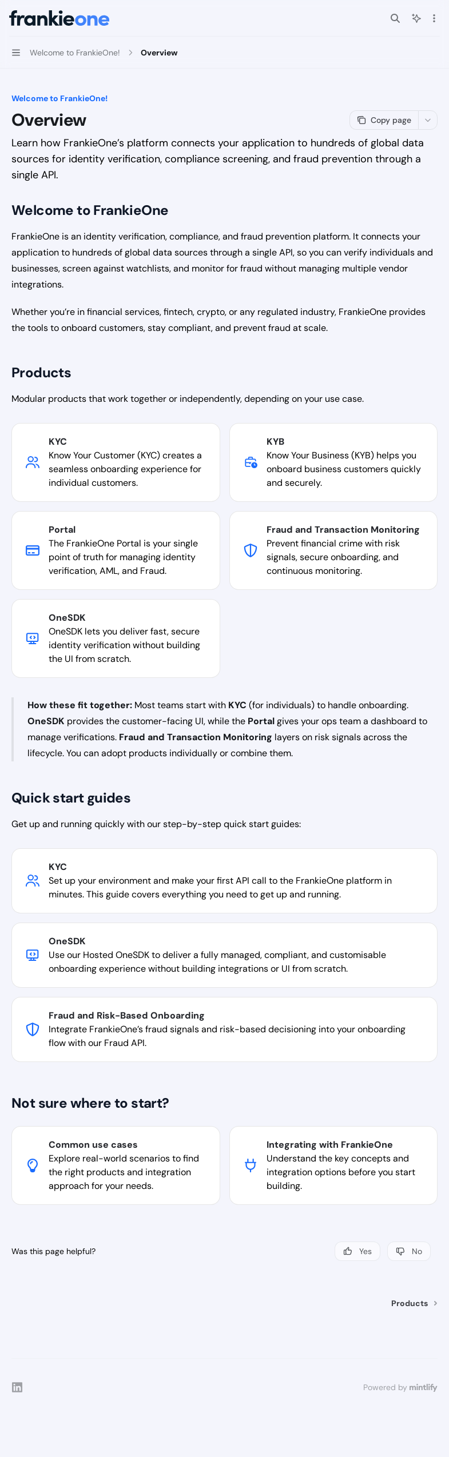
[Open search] (395, 18)
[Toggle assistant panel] (416, 18)
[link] (115, 462)
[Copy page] (383, 120)
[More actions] (434, 18)
